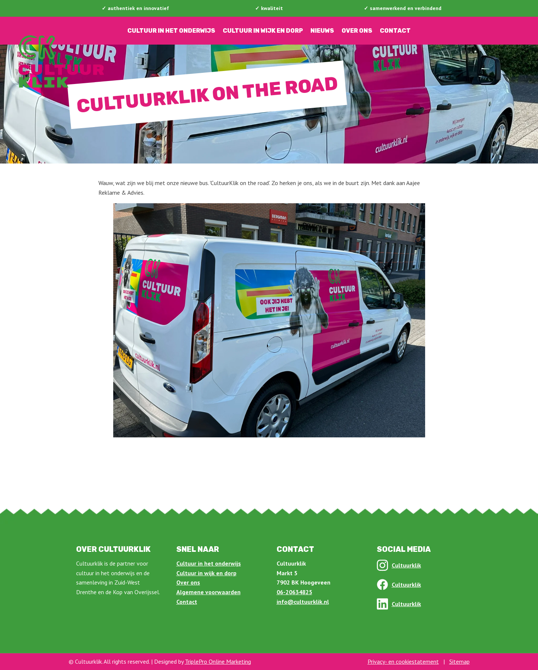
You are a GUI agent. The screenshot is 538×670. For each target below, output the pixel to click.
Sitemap (459, 661)
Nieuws (322, 30)
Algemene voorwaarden (208, 592)
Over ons (357, 30)
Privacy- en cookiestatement (403, 661)
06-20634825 (294, 592)
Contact (395, 30)
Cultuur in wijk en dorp (263, 30)
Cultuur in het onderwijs (171, 30)
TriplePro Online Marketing (218, 661)
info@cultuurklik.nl (303, 601)
